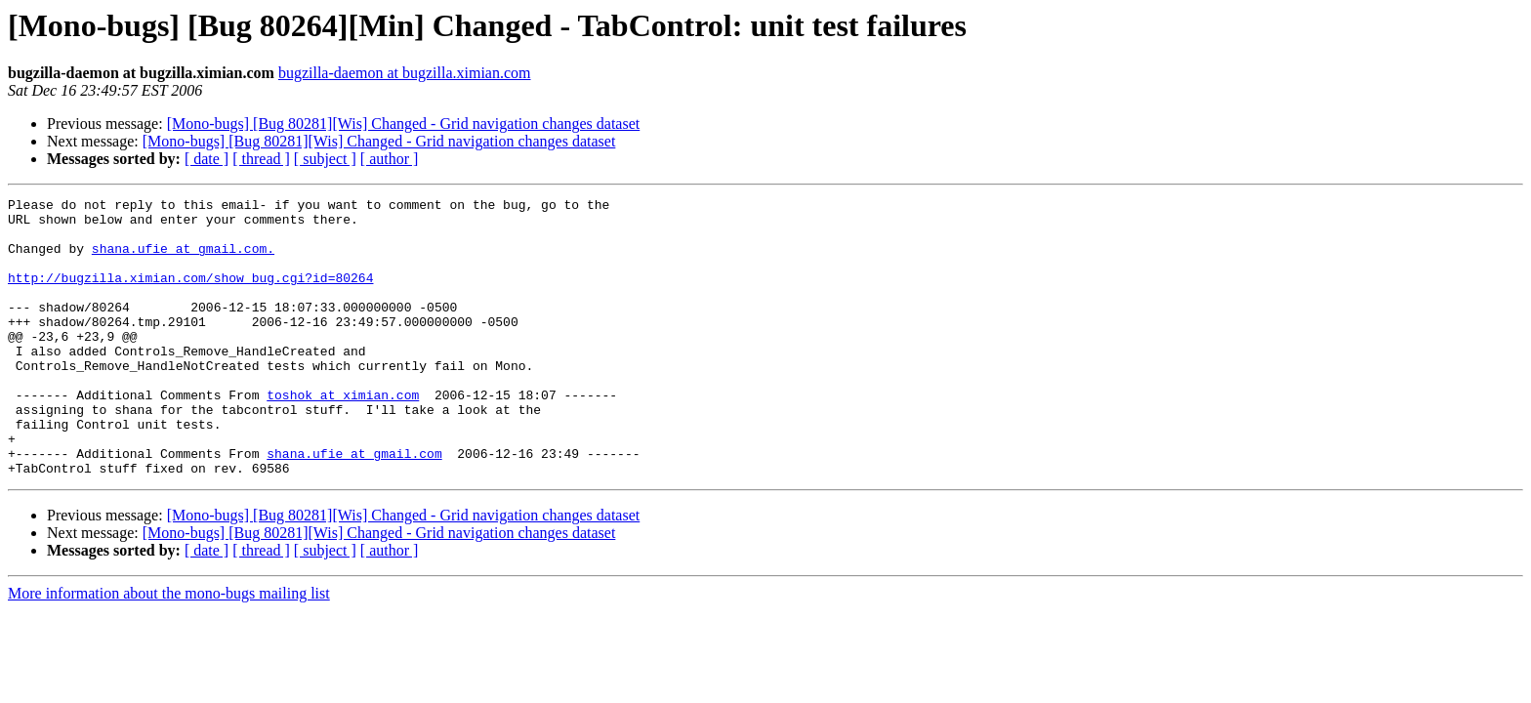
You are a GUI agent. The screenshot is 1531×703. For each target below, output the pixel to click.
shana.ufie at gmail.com (354, 506)
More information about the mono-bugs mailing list (169, 649)
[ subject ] (325, 158)
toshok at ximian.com (343, 435)
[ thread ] (261, 158)
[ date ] (206, 158)
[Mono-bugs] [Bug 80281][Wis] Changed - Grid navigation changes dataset (404, 123)
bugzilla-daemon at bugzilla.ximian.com (404, 72)
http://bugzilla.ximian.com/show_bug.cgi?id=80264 (190, 295)
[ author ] (389, 158)
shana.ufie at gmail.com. (183, 260)
